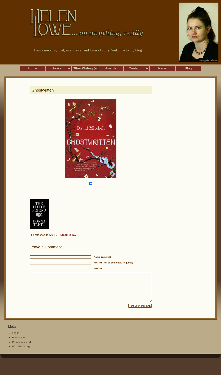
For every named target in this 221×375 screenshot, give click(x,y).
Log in (15, 338)
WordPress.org (21, 352)
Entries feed (19, 343)
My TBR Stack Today (62, 234)
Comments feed (21, 348)
